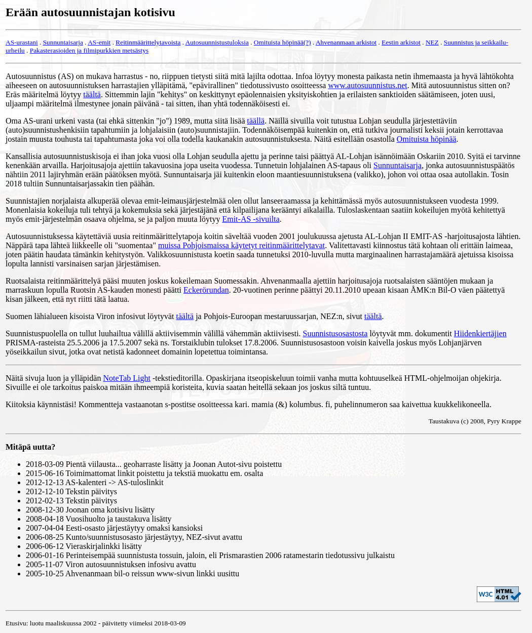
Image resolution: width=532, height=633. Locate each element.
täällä (256, 120)
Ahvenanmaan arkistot (346, 42)
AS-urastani (22, 42)
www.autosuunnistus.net (367, 85)
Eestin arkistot (401, 42)
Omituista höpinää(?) (282, 42)
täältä (92, 94)
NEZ (432, 42)
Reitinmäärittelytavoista (148, 42)
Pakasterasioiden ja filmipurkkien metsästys (89, 50)
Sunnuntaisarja (63, 42)
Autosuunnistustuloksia (217, 42)
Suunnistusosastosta (335, 333)
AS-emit (99, 42)
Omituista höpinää (427, 139)
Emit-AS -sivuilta (250, 219)
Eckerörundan (206, 290)
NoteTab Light (126, 378)
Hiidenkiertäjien (480, 333)
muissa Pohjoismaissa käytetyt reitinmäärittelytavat (241, 245)
